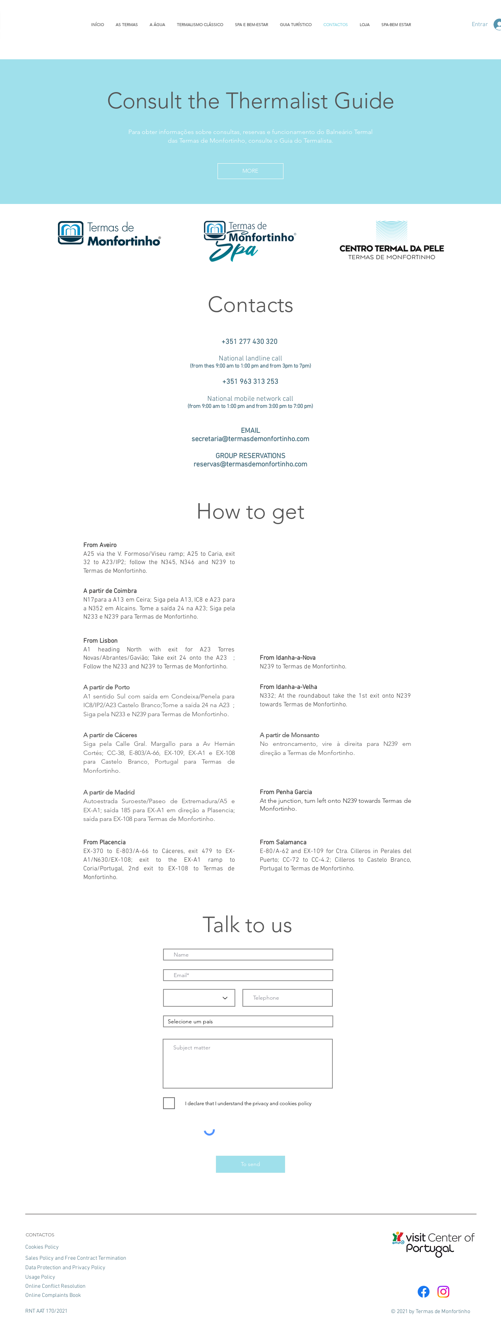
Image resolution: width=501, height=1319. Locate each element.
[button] (250, 171)
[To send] (250, 1164)
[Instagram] (443, 1292)
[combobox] (248, 1021)
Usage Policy (40, 1277)
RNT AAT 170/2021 (46, 1311)
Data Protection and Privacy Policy (65, 1267)
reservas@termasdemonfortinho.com (250, 464)
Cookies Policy (42, 1247)
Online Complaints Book (53, 1295)
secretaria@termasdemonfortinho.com (250, 439)
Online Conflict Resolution (55, 1286)
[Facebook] (424, 1292)
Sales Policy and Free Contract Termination (75, 1258)
